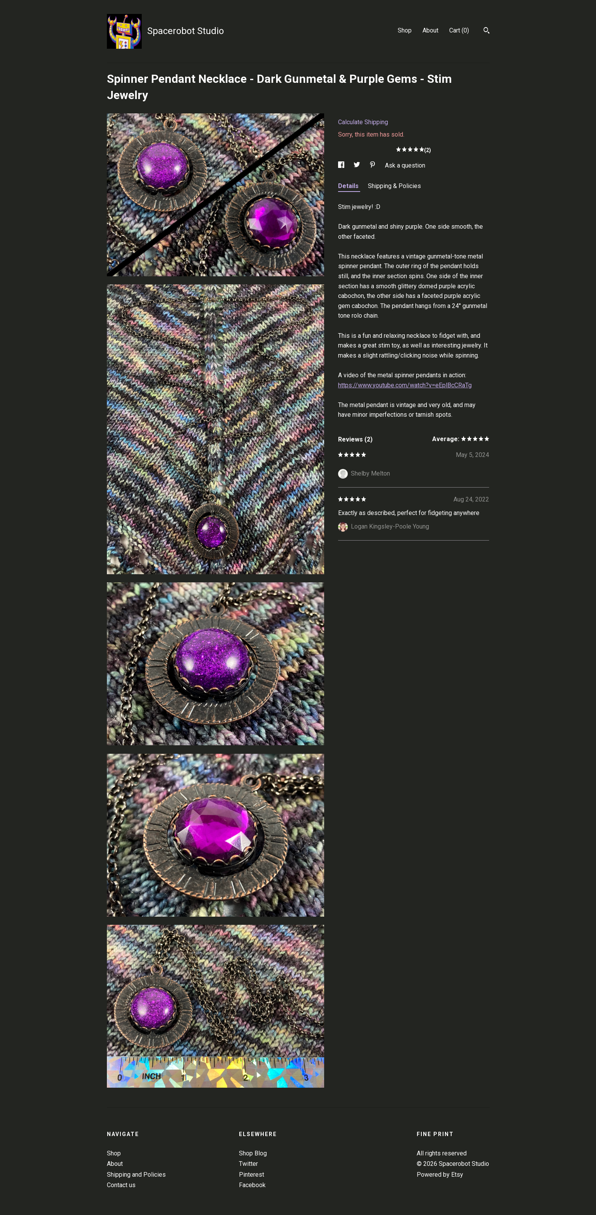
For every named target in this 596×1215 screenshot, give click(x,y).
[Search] (487, 31)
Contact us (121, 1185)
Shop (405, 30)
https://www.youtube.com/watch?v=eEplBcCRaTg (405, 385)
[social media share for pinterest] (373, 165)
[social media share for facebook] (342, 165)
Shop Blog (253, 1153)
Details (349, 186)
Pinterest (251, 1174)
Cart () (459, 30)
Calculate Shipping (363, 122)
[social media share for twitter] (358, 165)
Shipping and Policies (136, 1174)
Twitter (248, 1163)
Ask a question (405, 165)
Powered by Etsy (440, 1174)
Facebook (252, 1185)
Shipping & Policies (394, 186)
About (430, 30)
